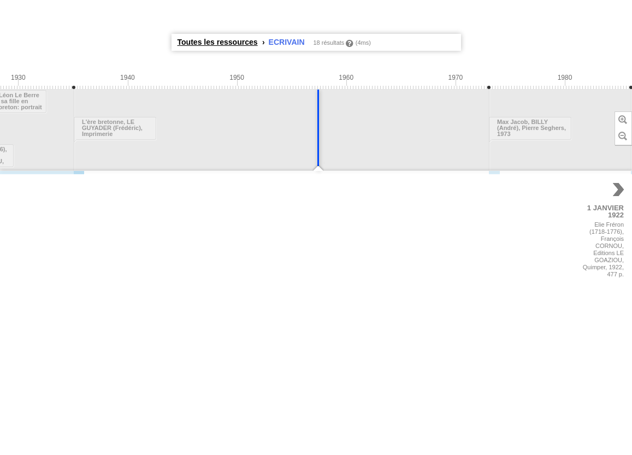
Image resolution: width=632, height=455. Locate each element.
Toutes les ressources (218, 42)
